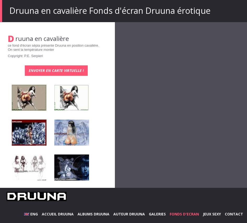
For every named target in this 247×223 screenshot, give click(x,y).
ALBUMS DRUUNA (93, 214)
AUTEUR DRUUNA (129, 214)
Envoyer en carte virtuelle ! (56, 70)
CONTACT (234, 214)
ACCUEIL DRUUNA (58, 214)
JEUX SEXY (212, 214)
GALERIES (157, 214)
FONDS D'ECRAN (184, 214)
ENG (31, 214)
